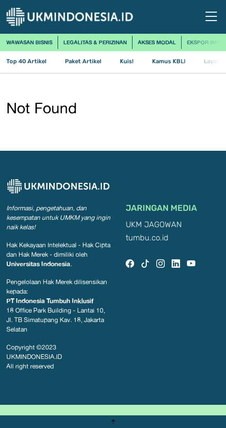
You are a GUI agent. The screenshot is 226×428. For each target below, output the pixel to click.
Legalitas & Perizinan (95, 42)
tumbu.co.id (147, 238)
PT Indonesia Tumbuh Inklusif (49, 301)
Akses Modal (157, 42)
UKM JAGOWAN (154, 225)
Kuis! (127, 61)
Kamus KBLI (168, 61)
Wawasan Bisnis (29, 42)
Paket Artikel (83, 61)
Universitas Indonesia (38, 264)
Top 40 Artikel (26, 61)
